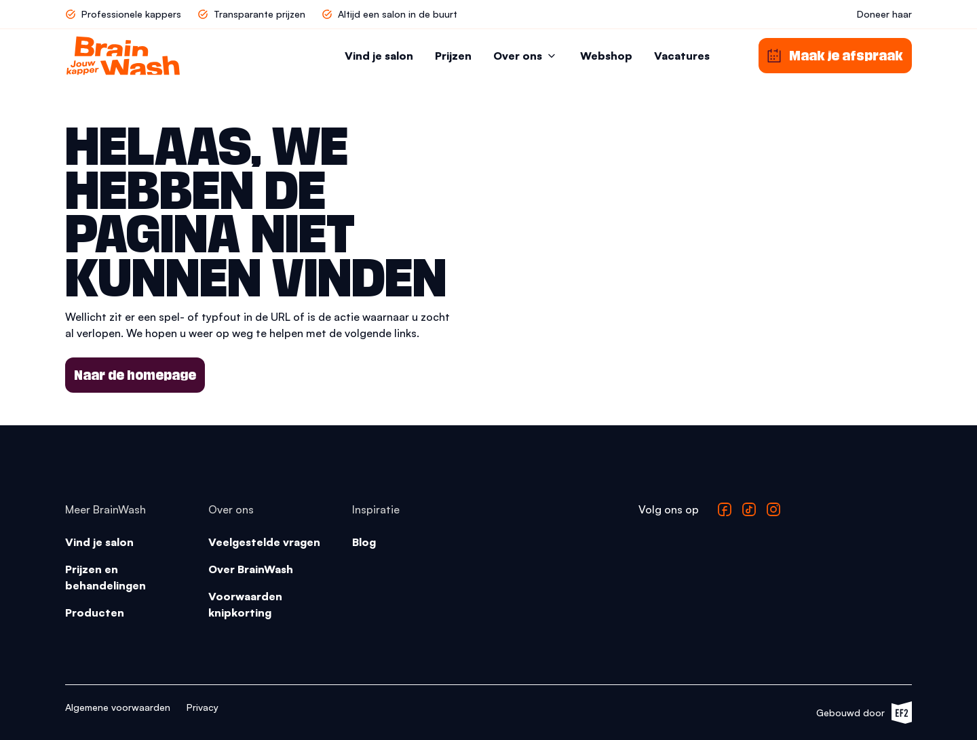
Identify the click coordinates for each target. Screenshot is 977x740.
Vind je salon (379, 55)
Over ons (525, 55)
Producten (94, 612)
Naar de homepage (135, 375)
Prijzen (453, 55)
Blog (364, 542)
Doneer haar (884, 14)
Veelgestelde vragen (264, 542)
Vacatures (682, 55)
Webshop (606, 55)
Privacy (202, 707)
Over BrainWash (250, 569)
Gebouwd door (864, 712)
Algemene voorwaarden (117, 707)
